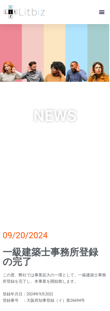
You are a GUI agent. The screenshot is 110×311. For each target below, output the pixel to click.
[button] (101, 11)
